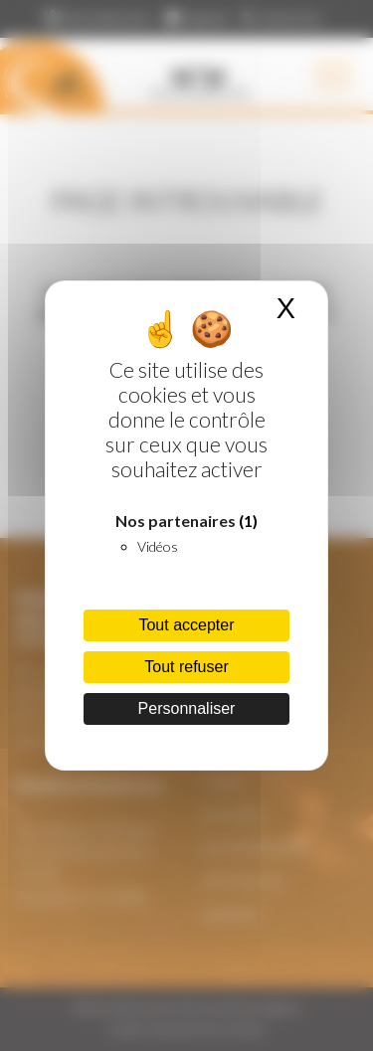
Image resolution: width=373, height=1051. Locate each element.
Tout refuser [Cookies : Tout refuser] (186, 666)
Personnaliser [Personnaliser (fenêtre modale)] (187, 708)
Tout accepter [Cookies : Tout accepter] (186, 624)
